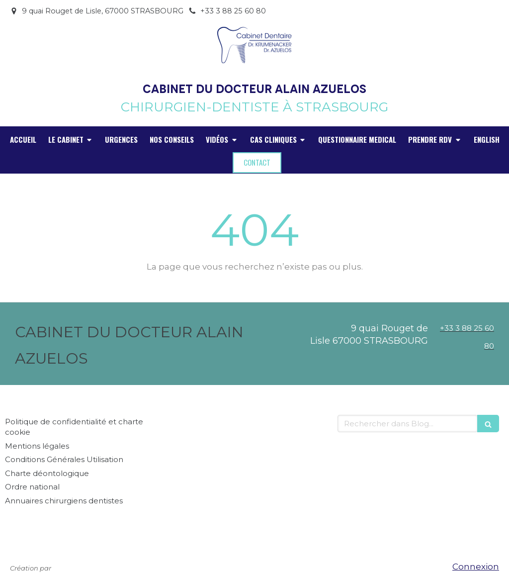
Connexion (475, 567)
